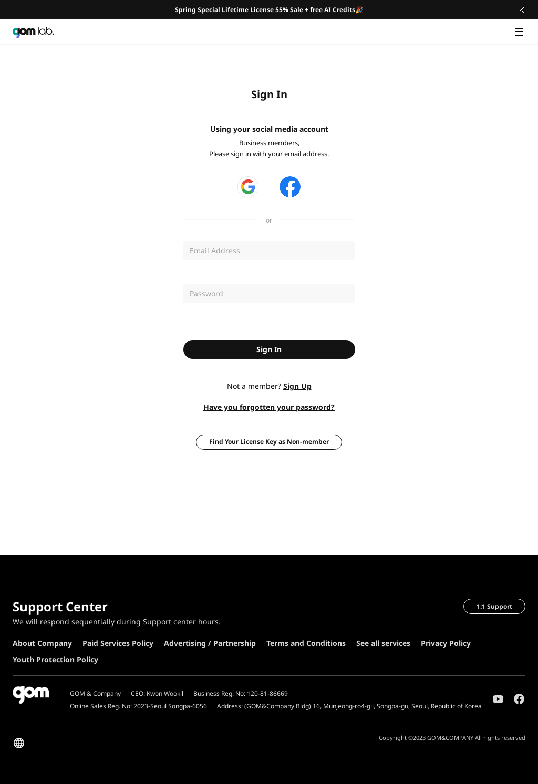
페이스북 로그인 (290, 186)
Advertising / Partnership (210, 643)
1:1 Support (494, 606)
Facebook (519, 699)
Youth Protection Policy (55, 659)
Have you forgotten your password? (269, 407)
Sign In (269, 349)
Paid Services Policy (117, 643)
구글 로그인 (247, 186)
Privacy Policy (446, 643)
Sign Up (297, 386)
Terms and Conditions (306, 643)
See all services (383, 643)
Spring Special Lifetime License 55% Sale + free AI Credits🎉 (269, 9)
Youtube (498, 699)
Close (521, 10)
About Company (42, 643)
